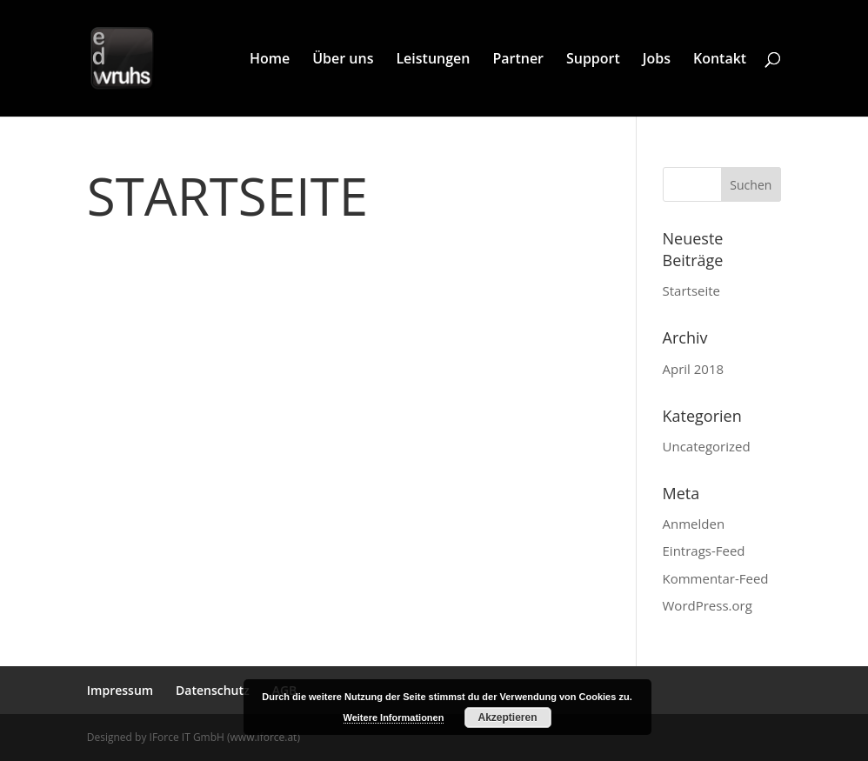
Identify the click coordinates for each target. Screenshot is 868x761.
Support (593, 60)
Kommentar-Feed (716, 578)
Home (270, 60)
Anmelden (694, 523)
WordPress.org (707, 605)
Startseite (227, 195)
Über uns (342, 60)
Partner (518, 60)
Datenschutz (213, 690)
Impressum (120, 690)
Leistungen (433, 60)
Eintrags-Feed (704, 550)
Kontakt (719, 60)
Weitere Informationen (394, 717)
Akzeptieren (507, 717)
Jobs (657, 60)
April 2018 (693, 368)
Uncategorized (707, 446)
